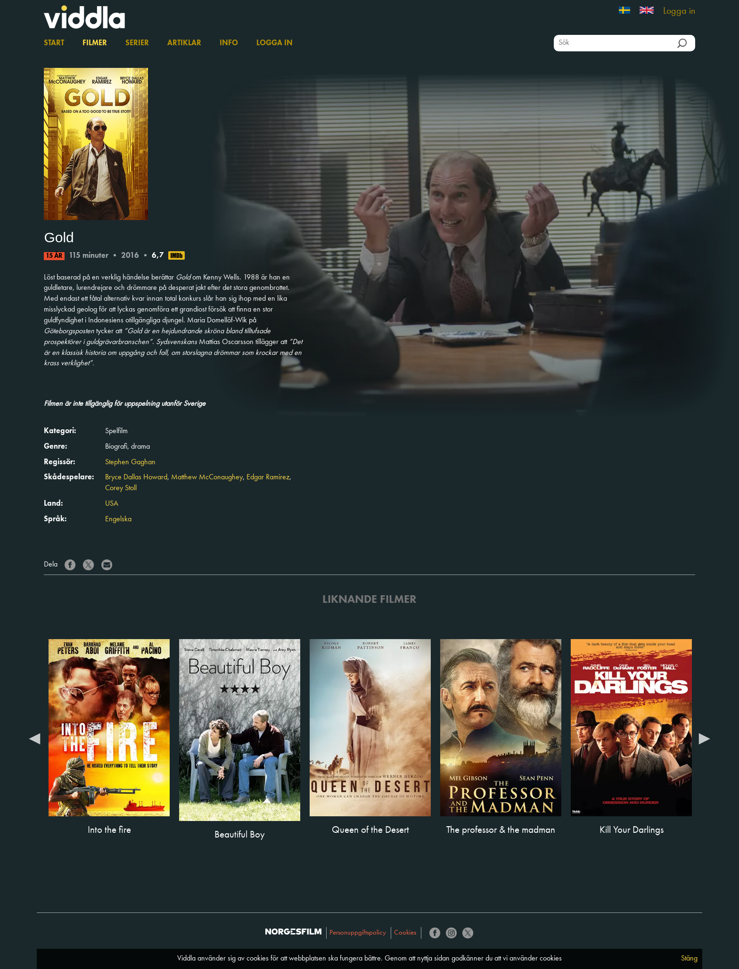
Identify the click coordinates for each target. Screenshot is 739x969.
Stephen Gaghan (130, 462)
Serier (137, 43)
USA (111, 504)
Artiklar (184, 43)
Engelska (118, 519)
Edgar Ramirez (267, 477)
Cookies (405, 932)
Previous (34, 738)
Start (54, 43)
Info (229, 43)
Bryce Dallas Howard (136, 477)
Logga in (679, 11)
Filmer (94, 43)
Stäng (689, 958)
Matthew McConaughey (207, 477)
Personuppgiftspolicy (357, 932)
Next (704, 738)
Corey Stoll (121, 488)
